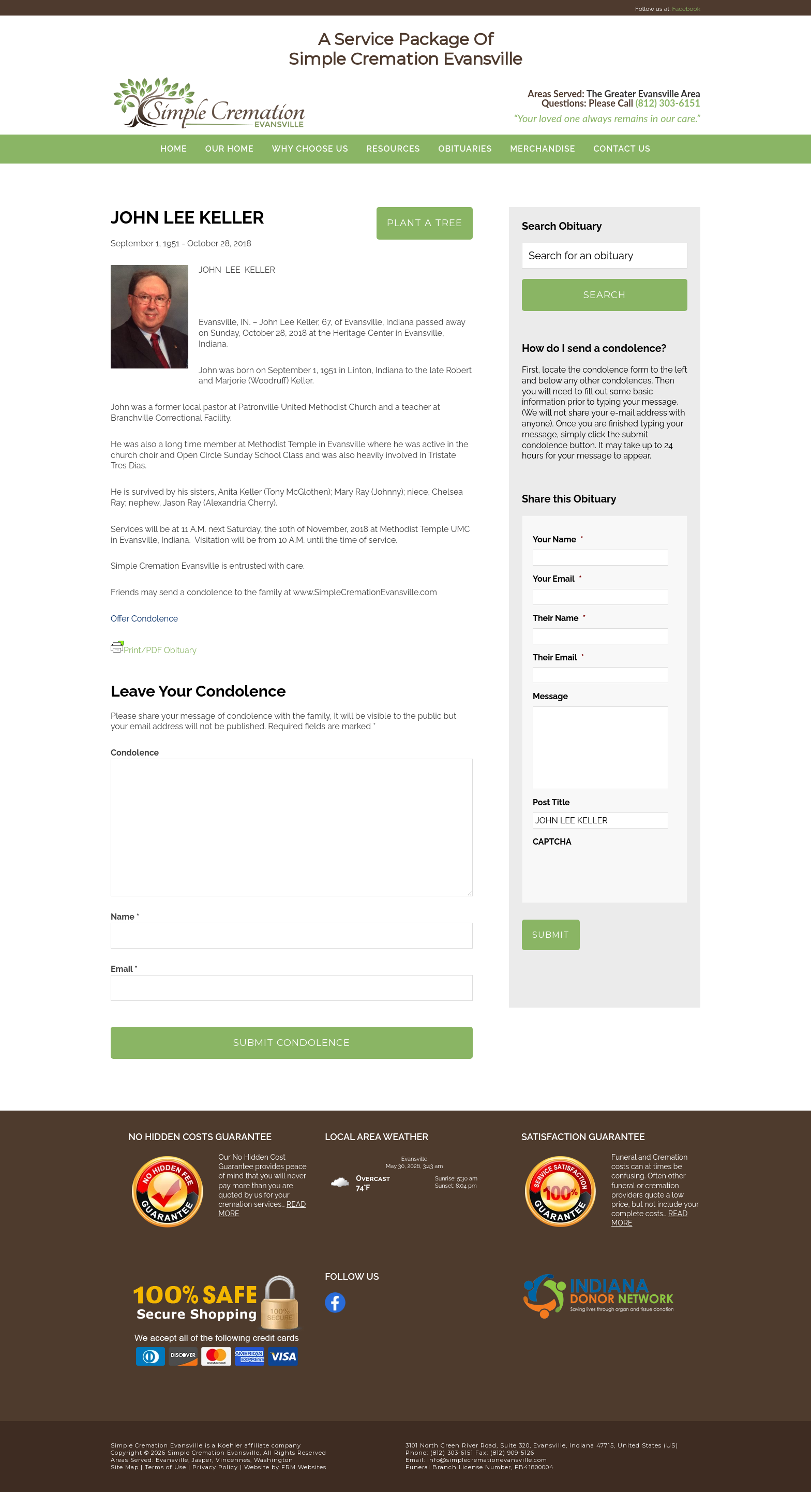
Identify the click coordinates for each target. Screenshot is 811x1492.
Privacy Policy (215, 1467)
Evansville (172, 1460)
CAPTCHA (552, 842)
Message (550, 696)
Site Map (125, 1467)
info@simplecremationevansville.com (487, 1460)
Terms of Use (165, 1467)
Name (125, 917)
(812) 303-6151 (668, 103)
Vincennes (233, 1460)
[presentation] (611, 872)
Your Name (558, 539)
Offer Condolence (144, 619)
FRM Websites (303, 1467)
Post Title (551, 802)
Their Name (559, 618)
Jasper (202, 1460)
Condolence (135, 753)
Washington (273, 1460)
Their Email (558, 657)
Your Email (557, 579)
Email (124, 969)
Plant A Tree (424, 223)
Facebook (686, 8)
